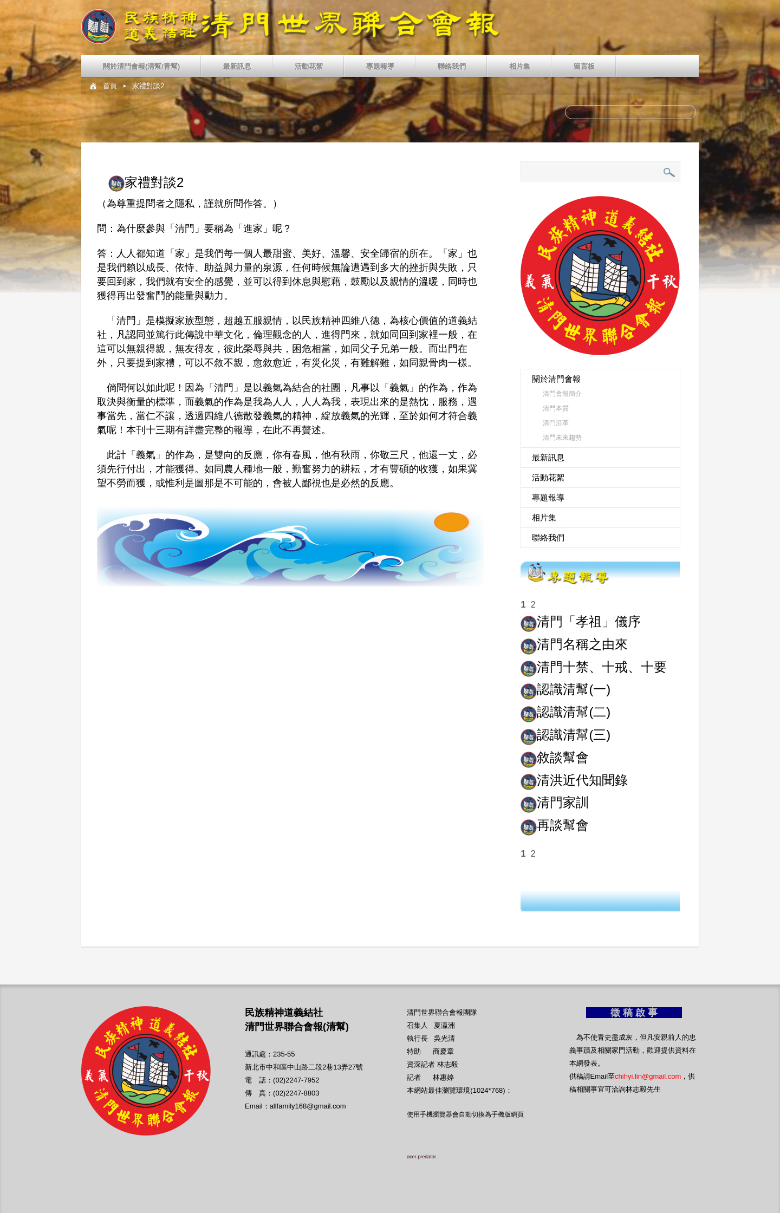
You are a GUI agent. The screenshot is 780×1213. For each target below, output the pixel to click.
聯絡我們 (452, 66)
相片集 (519, 66)
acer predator (421, 1156)
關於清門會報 (556, 378)
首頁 (110, 86)
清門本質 (556, 408)
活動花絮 (309, 66)
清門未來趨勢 (562, 437)
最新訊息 (237, 66)
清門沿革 (556, 423)
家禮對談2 (148, 86)
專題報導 (380, 66)
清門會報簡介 (562, 393)
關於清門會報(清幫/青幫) (141, 66)
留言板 (584, 66)
